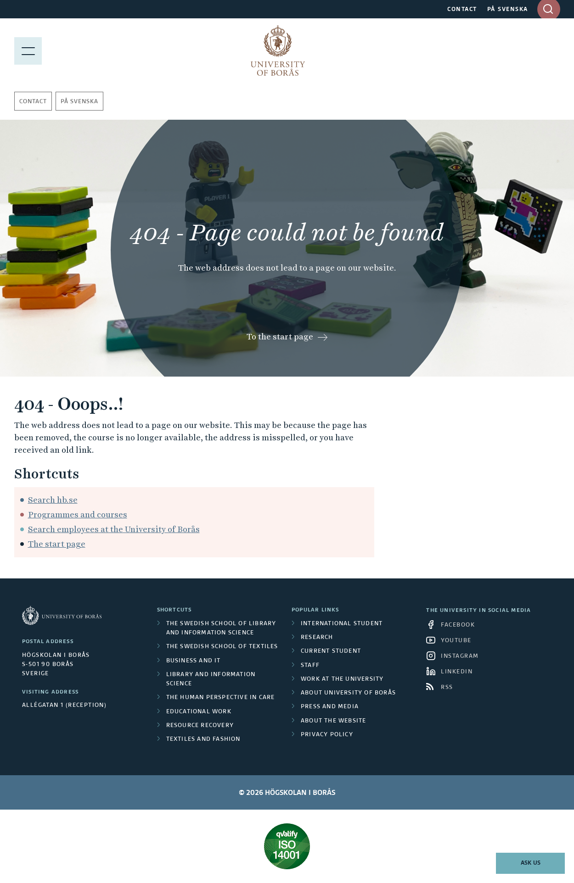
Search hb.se (53, 500)
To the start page (280, 336)
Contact (33, 102)
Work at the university (342, 679)
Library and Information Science (211, 679)
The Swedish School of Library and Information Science (221, 628)
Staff (310, 665)
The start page (56, 544)
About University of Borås (348, 693)
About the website (333, 721)
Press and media (330, 707)
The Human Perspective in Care (220, 697)
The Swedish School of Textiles (222, 647)
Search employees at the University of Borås (114, 529)
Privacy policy (327, 735)
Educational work (198, 712)
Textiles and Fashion (203, 739)
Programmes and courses (77, 514)
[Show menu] (28, 50)
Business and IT (193, 661)
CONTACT (462, 9)
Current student (331, 651)
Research (317, 637)
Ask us (530, 863)
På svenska (79, 102)
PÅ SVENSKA (507, 9)
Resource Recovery (200, 725)
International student (342, 624)
